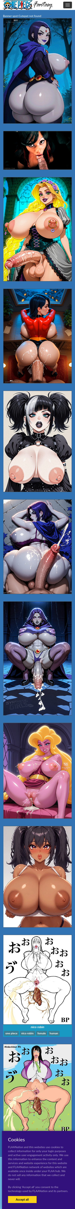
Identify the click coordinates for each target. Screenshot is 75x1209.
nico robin (37, 1027)
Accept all (22, 1199)
